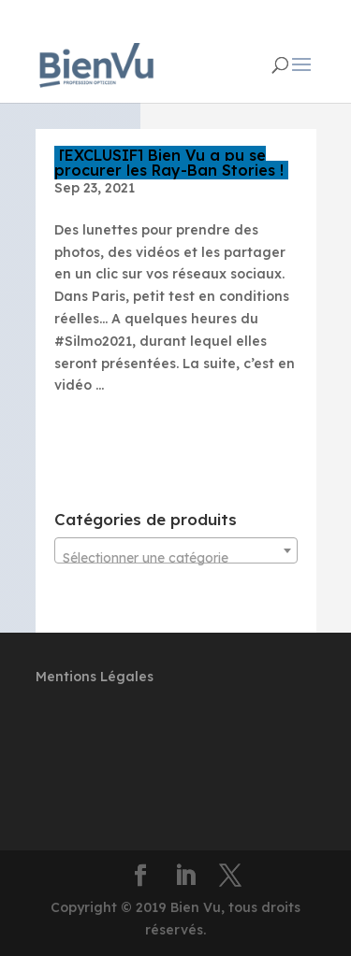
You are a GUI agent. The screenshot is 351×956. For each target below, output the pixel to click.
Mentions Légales (95, 676)
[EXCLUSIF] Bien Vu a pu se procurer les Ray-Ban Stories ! (169, 162)
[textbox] (176, 558)
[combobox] (176, 550)
